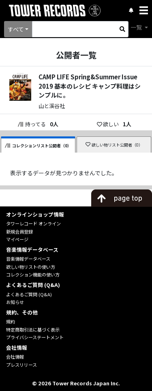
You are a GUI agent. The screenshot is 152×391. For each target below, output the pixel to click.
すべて (16, 29)
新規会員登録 (19, 231)
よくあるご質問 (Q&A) (29, 294)
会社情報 (15, 356)
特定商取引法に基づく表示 (33, 329)
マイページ (17, 239)
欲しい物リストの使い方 (30, 267)
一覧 (137, 27)
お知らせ (15, 302)
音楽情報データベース (28, 258)
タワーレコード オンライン (33, 223)
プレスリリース (21, 364)
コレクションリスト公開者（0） (38, 145)
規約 (10, 321)
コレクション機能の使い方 (33, 274)
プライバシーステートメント (35, 337)
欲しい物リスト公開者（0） (114, 145)
